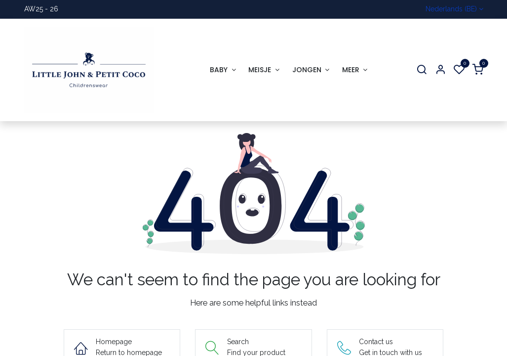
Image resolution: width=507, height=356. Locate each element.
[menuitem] (222, 70)
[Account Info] (440, 70)
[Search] (421, 70)
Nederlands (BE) (451, 9)
